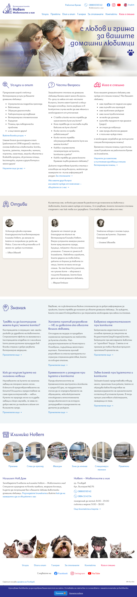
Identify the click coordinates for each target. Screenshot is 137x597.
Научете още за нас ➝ (14, 168)
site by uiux (130, 581)
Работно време (73, 5)
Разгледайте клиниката (34, 493)
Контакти (111, 14)
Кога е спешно (126, 14)
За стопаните (95, 14)
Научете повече (76, 593)
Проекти (55, 14)
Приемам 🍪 (61, 593)
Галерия (81, 14)
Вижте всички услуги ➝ (14, 135)
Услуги (45, 14)
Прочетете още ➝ (12, 354)
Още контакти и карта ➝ (87, 509)
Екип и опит (68, 14)
